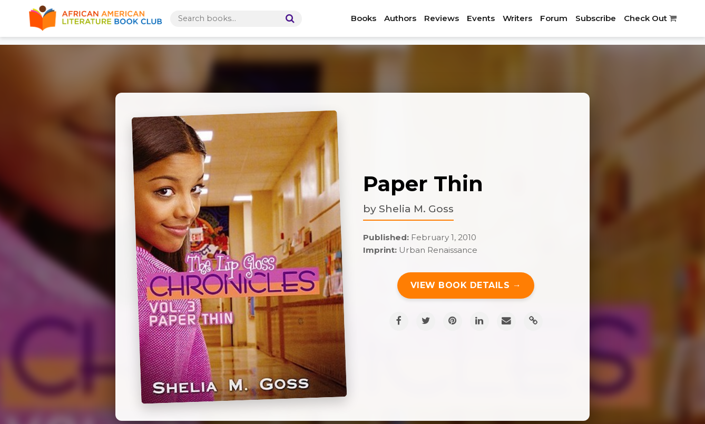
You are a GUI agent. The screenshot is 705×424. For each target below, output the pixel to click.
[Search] (287, 18)
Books (363, 18)
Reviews (441, 18)
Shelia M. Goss (416, 208)
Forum (553, 18)
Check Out (650, 18)
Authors (400, 18)
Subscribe (595, 18)
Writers (517, 18)
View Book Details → (466, 285)
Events (481, 18)
